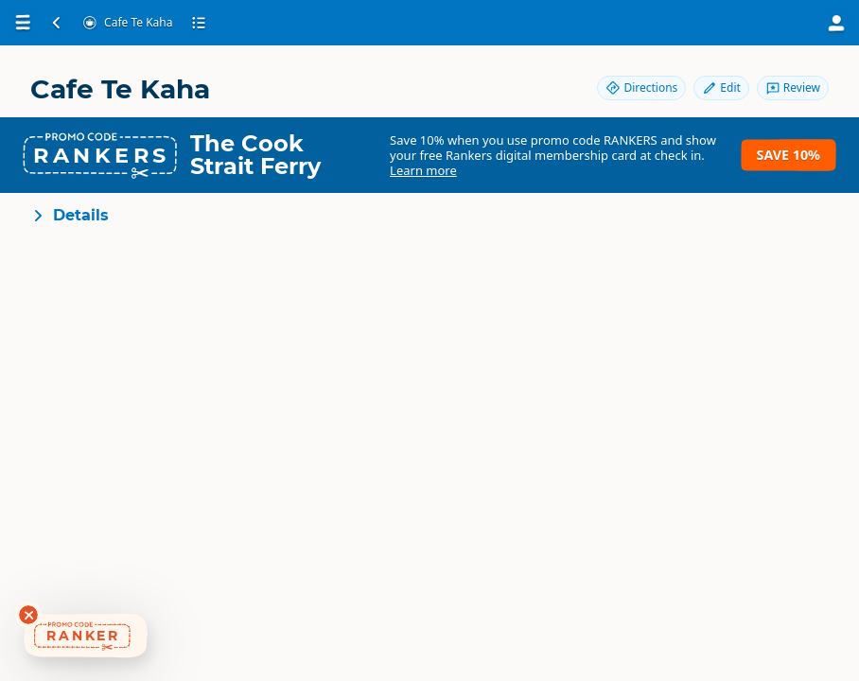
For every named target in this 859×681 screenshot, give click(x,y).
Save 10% (788, 155)
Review (792, 87)
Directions (641, 87)
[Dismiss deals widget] (28, 614)
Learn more (423, 170)
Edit (721, 87)
